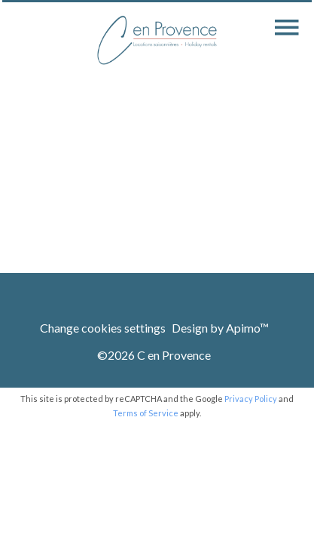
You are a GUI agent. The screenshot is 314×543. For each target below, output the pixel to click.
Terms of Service (145, 413)
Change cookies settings (103, 328)
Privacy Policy (250, 398)
